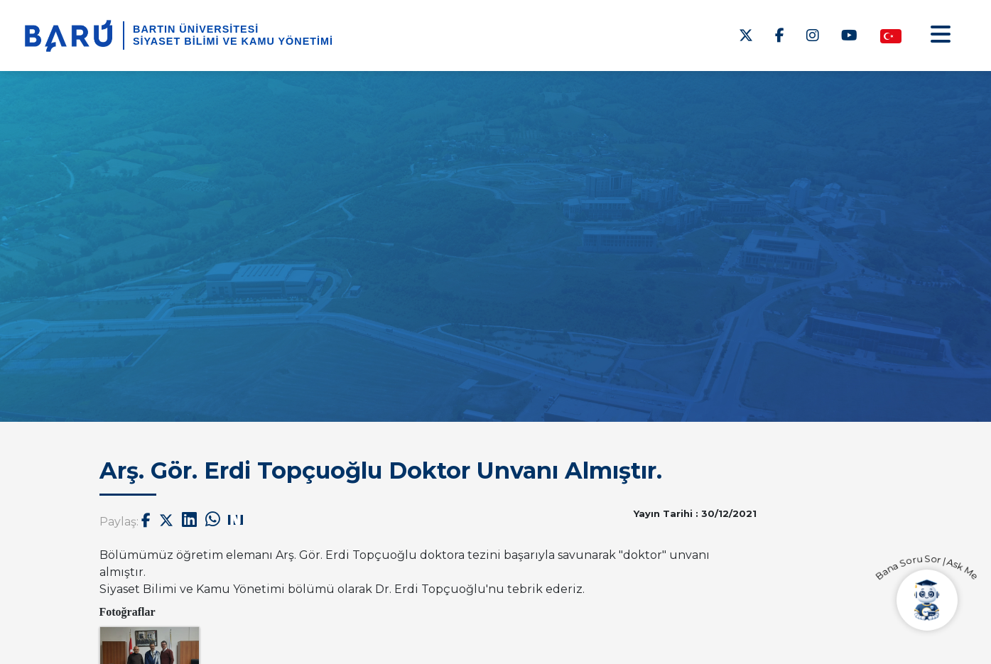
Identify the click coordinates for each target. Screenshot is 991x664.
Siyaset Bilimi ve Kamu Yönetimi (233, 41)
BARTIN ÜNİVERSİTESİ (196, 29)
